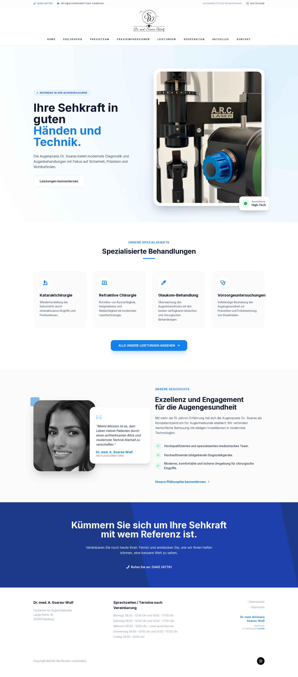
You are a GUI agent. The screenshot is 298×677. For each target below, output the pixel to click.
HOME (51, 39)
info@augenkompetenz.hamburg (80, 3)
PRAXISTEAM (99, 39)
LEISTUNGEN (167, 39)
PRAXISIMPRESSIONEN (133, 39)
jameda (261, 628)
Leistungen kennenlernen (59, 181)
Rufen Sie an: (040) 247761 (149, 567)
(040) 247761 (43, 3)
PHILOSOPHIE (72, 39)
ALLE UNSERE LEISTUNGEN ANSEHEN (149, 345)
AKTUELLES (220, 39)
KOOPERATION (194, 39)
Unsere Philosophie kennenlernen (182, 482)
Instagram (255, 3)
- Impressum (257, 607)
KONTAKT (244, 39)
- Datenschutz (256, 601)
